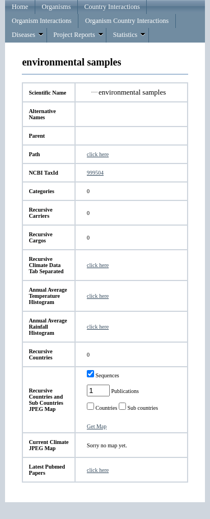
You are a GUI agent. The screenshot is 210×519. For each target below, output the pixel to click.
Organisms (56, 7)
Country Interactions (112, 7)
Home (20, 7)
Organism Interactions (42, 21)
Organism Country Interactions (127, 21)
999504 (95, 173)
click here (98, 154)
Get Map (96, 426)
